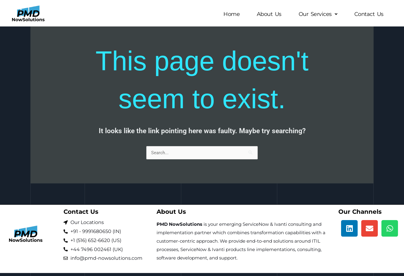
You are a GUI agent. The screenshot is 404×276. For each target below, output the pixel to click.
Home (228, 14)
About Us (266, 14)
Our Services (316, 14)
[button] (316, 14)
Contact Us (368, 14)
